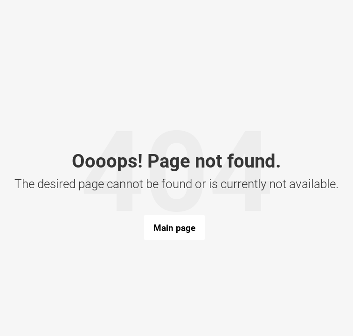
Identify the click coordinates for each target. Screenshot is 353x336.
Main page (174, 228)
